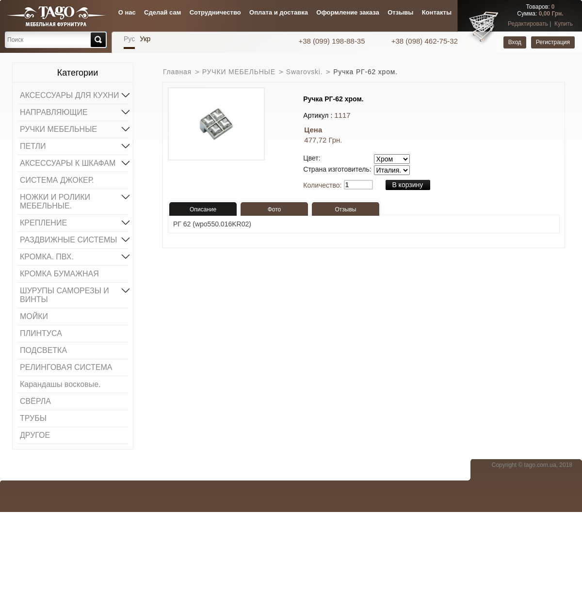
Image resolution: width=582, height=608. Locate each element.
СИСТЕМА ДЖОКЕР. (57, 180)
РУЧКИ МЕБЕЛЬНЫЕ (74, 128)
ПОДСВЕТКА (43, 350)
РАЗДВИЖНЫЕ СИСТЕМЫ (74, 239)
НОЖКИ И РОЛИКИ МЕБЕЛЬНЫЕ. (74, 201)
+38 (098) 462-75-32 (424, 41)
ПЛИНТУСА (41, 333)
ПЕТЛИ (74, 145)
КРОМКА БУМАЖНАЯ (59, 274)
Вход (514, 42)
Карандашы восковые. (60, 384)
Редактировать (528, 23)
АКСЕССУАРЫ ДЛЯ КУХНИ (74, 94)
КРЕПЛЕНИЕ (74, 222)
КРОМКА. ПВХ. (74, 256)
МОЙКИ (34, 316)
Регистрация (553, 42)
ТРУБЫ (33, 418)
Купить (563, 23)
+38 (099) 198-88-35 (332, 41)
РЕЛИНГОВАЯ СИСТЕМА (66, 367)
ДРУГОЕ (35, 435)
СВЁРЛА (35, 401)
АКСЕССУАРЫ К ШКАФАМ (74, 162)
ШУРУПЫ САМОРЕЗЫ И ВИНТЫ (74, 294)
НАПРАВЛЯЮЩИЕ (74, 111)
